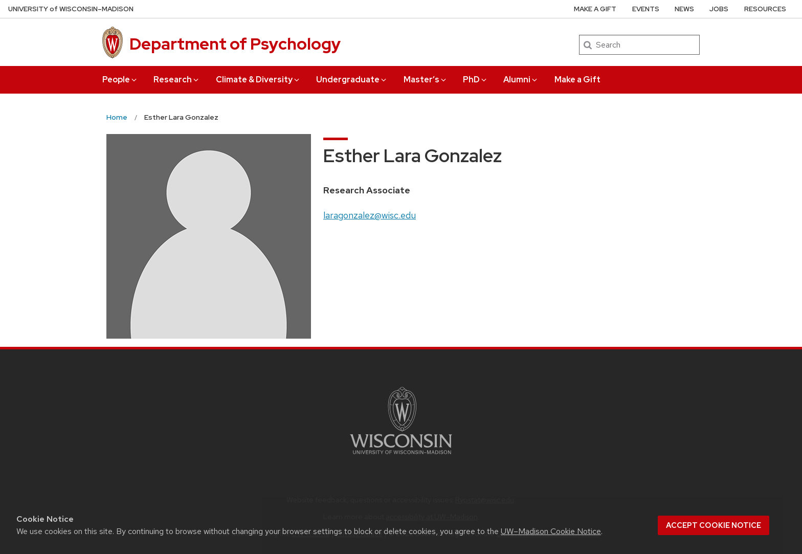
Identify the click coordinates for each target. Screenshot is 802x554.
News (684, 9)
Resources (765, 9)
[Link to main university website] (401, 456)
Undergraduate (352, 79)
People (120, 79)
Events (645, 9)
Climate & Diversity (258, 79)
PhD (475, 79)
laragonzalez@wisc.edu (369, 215)
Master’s (426, 79)
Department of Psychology (235, 44)
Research (176, 79)
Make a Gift (577, 79)
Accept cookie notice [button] (713, 525)
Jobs (718, 9)
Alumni (521, 79)
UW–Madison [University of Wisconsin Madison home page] (70, 9)
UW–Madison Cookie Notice (551, 531)
